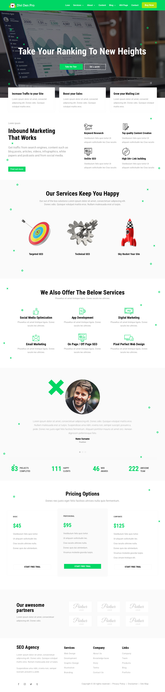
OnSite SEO (90, 158)
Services (77, 5)
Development (70, 657)
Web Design (70, 652)
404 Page (123, 5)
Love (67, 5)
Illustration (69, 666)
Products (126, 662)
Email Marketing (36, 344)
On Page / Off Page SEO (82, 344)
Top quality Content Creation (136, 133)
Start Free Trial (32, 557)
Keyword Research (94, 133)
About (90, 5)
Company (126, 652)
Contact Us (98, 671)
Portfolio (126, 671)
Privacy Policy (118, 682)
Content (102, 5)
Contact (134, 5)
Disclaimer (133, 682)
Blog (111, 5)
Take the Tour (71, 67)
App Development (82, 317)
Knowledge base (101, 657)
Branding (68, 671)
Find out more (16, 169)
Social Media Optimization (36, 317)
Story (95, 662)
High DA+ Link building (134, 158)
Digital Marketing (128, 317)
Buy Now (149, 5)
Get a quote (95, 67)
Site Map (144, 682)
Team (124, 657)
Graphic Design (71, 662)
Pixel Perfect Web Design (129, 344)
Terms (96, 666)
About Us (97, 652)
